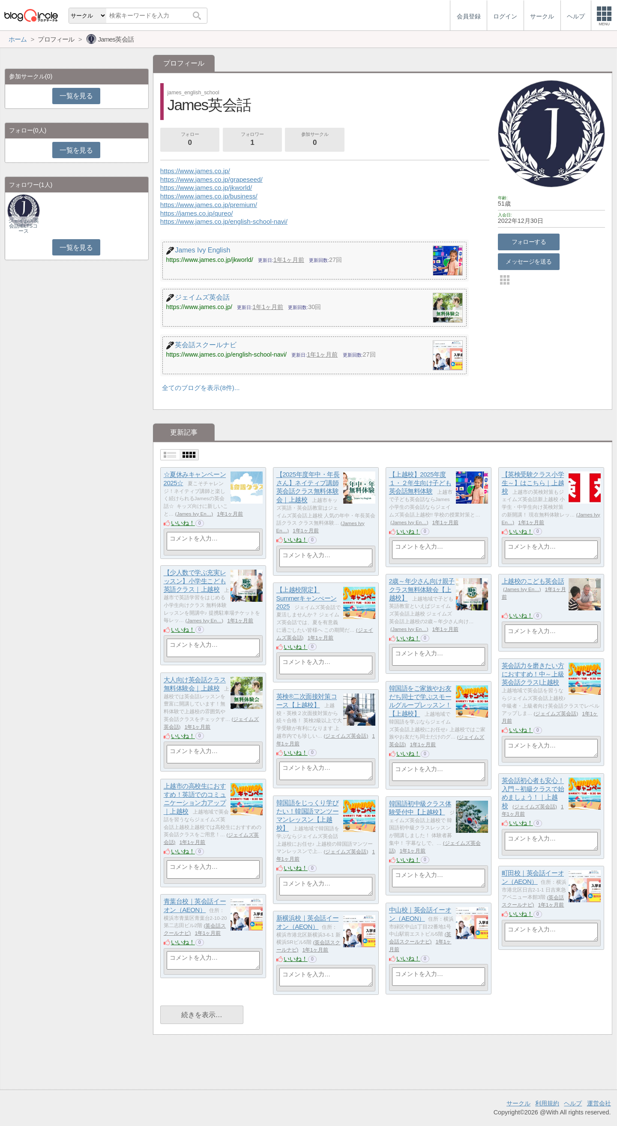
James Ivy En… (194, 513)
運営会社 (599, 1103)
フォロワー (252, 140)
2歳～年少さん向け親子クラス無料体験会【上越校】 (422, 590)
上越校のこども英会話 (533, 581)
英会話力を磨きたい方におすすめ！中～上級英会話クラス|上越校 (533, 674)
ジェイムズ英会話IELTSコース (23, 226)
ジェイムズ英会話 (555, 713)
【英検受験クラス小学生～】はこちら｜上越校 (533, 483)
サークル (518, 1103)
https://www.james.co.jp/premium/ (208, 204)
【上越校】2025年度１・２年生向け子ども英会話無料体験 (420, 483)
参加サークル (315, 140)
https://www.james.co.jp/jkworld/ (206, 187)
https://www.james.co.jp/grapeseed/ (211, 179)
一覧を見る (76, 95)
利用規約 (547, 1103)
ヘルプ (573, 1103)
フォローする (529, 241)
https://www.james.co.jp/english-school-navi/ (224, 221)
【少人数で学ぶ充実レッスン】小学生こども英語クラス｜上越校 (195, 581)
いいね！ (183, 522)
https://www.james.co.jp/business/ (209, 196)
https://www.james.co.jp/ (195, 170)
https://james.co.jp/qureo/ (196, 213)
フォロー (189, 140)
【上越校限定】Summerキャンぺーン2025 (306, 598)
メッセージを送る (528, 261)
